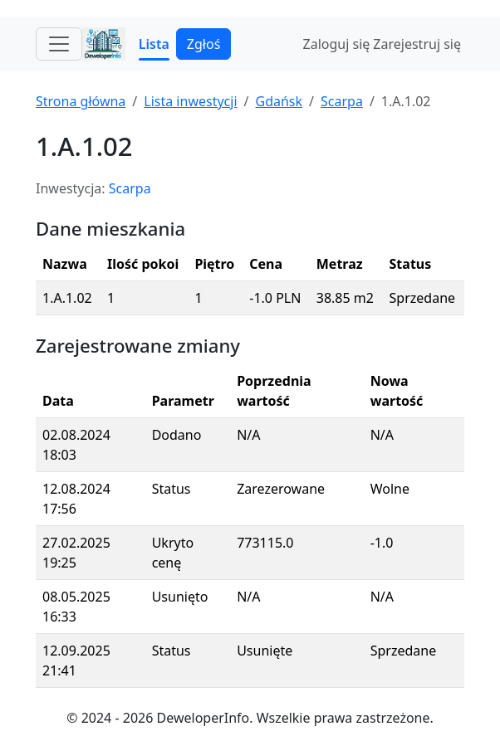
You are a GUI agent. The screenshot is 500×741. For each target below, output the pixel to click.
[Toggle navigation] (59, 44)
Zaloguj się (336, 44)
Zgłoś (203, 44)
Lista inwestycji (190, 101)
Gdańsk (278, 101)
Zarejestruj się (417, 44)
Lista (154, 44)
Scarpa (342, 101)
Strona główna (80, 101)
